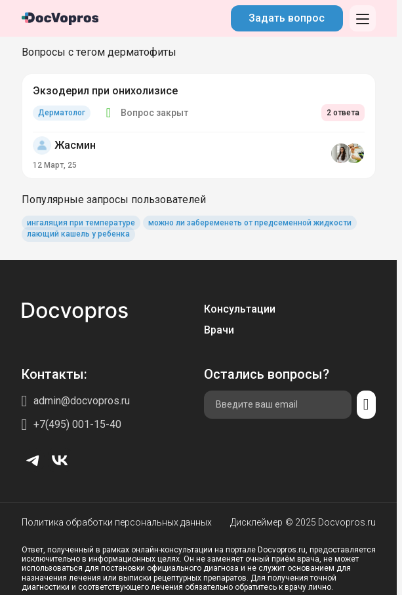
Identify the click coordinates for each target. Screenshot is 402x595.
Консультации (239, 309)
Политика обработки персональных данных (117, 522)
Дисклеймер (256, 522)
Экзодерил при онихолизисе (105, 91)
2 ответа (343, 112)
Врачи (219, 330)
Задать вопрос (287, 18)
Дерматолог (61, 112)
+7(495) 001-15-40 (77, 424)
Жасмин (75, 145)
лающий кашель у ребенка (78, 234)
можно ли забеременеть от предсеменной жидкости (250, 222)
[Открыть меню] (363, 18)
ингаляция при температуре (81, 222)
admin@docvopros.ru (81, 400)
